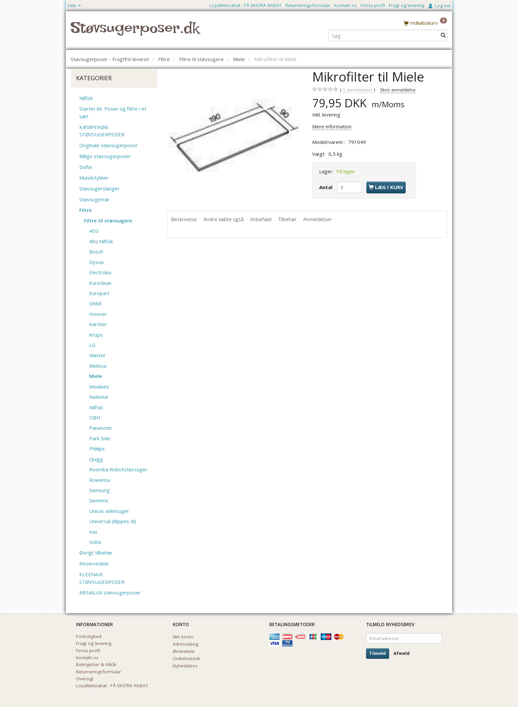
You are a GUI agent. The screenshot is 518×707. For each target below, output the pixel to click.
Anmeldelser (317, 219)
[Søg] (443, 35)
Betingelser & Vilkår (96, 664)
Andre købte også (223, 219)
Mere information (332, 126)
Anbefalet (261, 219)
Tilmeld (377, 653)
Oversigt (84, 679)
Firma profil (373, 5)
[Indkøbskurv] (425, 23)
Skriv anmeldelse (398, 90)
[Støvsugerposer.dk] (135, 31)
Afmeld (401, 653)
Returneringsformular (307, 5)
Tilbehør (287, 219)
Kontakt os (345, 5)
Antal (326, 187)
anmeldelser (358, 90)
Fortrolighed (88, 636)
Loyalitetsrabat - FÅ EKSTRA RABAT (245, 5)
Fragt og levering (406, 5)
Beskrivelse (184, 219)
